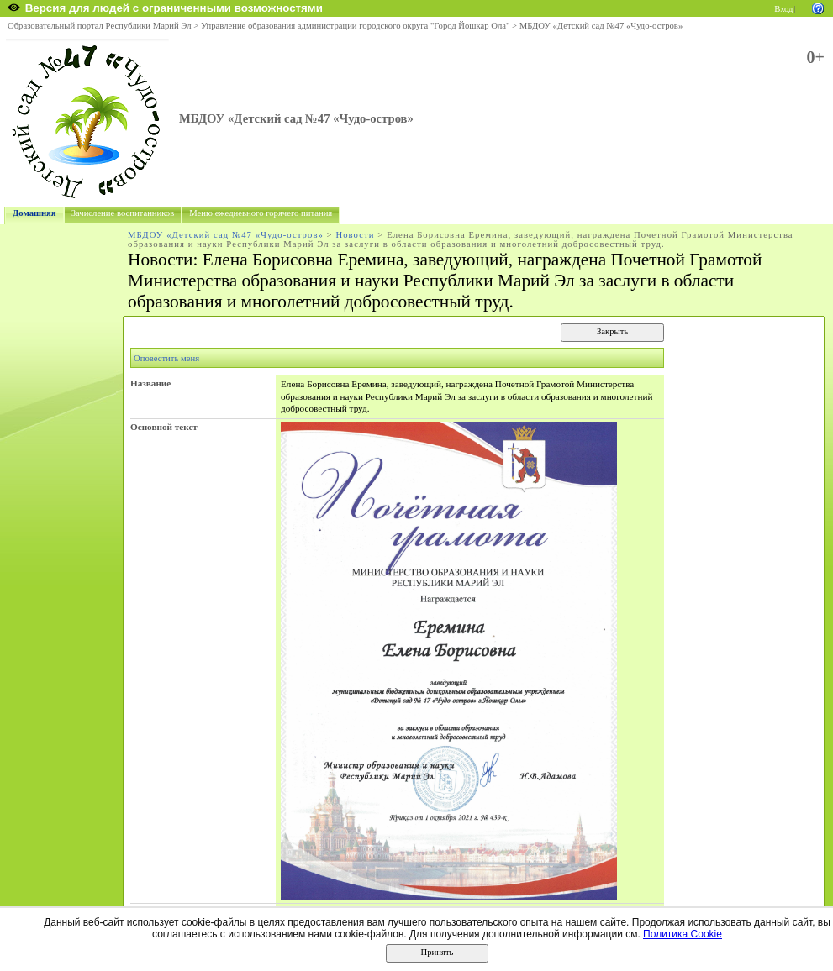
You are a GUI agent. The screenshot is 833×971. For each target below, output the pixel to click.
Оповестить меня (166, 358)
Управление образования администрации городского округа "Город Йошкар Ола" (355, 25)
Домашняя (34, 213)
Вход (783, 8)
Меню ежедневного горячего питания (260, 213)
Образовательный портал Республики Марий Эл (100, 25)
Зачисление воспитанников (123, 213)
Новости (354, 234)
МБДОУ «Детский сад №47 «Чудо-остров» (601, 25)
